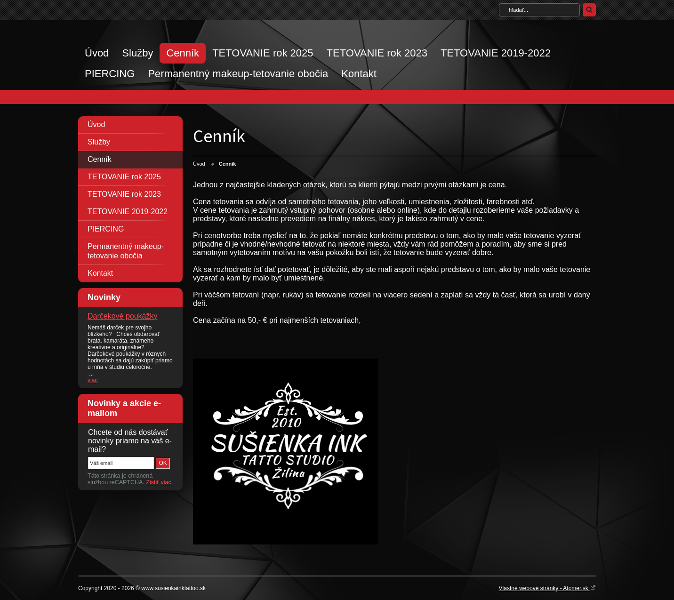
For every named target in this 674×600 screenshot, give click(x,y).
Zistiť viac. (159, 482)
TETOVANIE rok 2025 (262, 53)
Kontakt (359, 74)
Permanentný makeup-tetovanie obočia (238, 74)
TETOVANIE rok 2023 (377, 53)
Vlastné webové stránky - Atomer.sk (547, 588)
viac (92, 380)
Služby (137, 53)
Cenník (182, 53)
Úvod (97, 53)
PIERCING (110, 74)
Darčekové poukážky (123, 316)
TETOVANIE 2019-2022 (496, 53)
